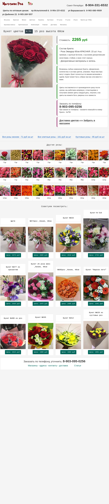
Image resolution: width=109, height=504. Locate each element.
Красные (16, 20)
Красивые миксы (9, 24)
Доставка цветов (69, 120)
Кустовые (50, 20)
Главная (45, 24)
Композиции (35, 24)
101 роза (59, 20)
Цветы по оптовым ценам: (14, 10)
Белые (24, 20)
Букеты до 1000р (86, 20)
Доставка (54, 24)
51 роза (67, 20)
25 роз (75, 20)
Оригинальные (23, 24)
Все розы (7, 20)
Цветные (32, 20)
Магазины (63, 24)
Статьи (77, 365)
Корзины (41, 20)
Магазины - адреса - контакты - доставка (48, 365)
